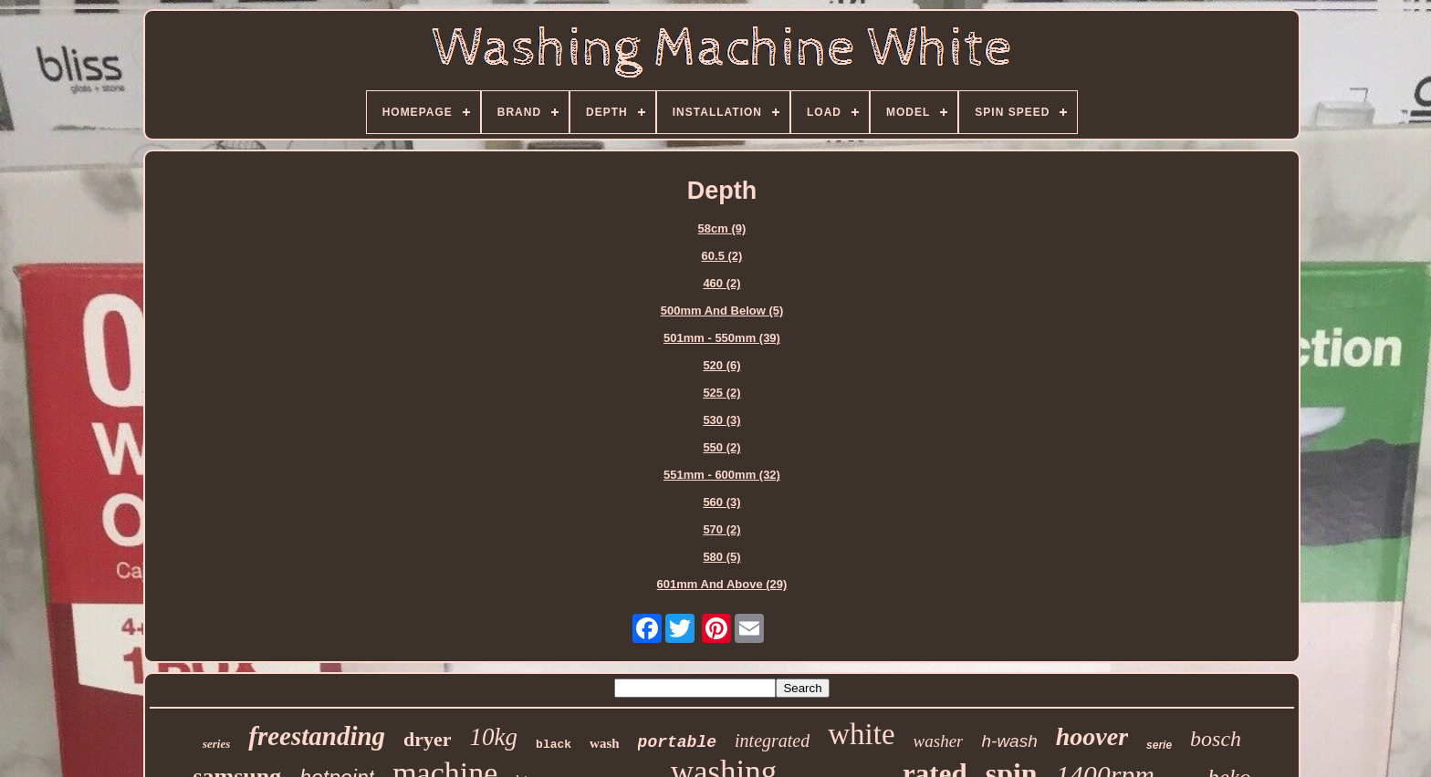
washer (939, 741)
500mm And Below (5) (722, 310)
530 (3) (721, 420)
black (553, 744)
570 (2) (721, 529)
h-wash (1009, 741)
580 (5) (721, 557)
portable (677, 742)
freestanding (316, 736)
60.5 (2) (722, 256)
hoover (1092, 736)
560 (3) (721, 502)
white (861, 734)
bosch (1215, 739)
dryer (427, 739)
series (216, 744)
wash (605, 743)
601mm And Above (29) (722, 584)
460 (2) (721, 283)
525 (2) (721, 392)
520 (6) (721, 365)
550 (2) (721, 447)
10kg (493, 737)
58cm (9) (722, 228)
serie (1159, 745)
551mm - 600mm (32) (721, 475)
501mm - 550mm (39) (721, 338)
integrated (772, 740)
